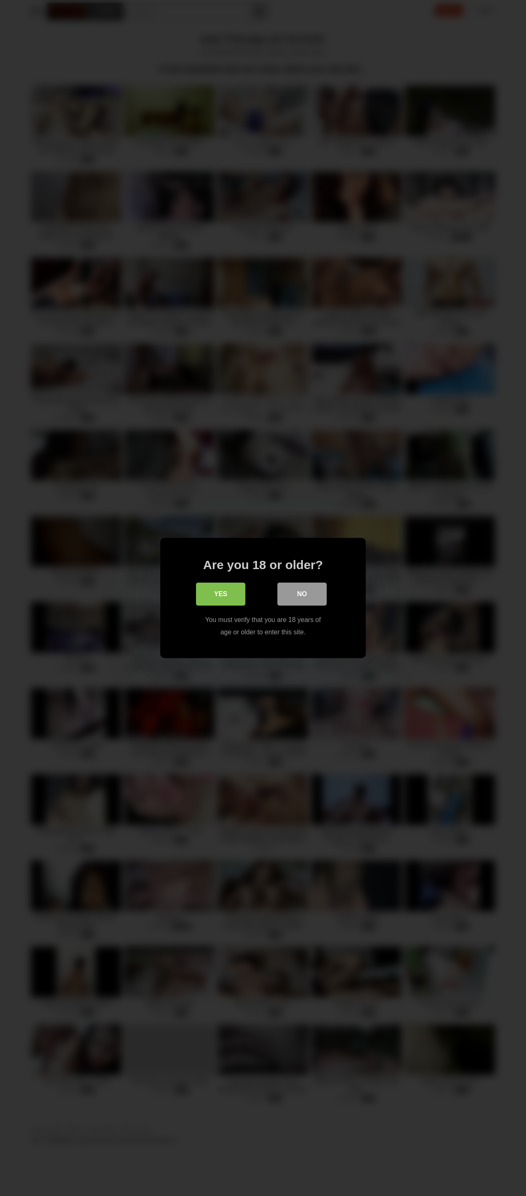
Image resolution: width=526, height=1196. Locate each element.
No (302, 593)
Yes (220, 593)
